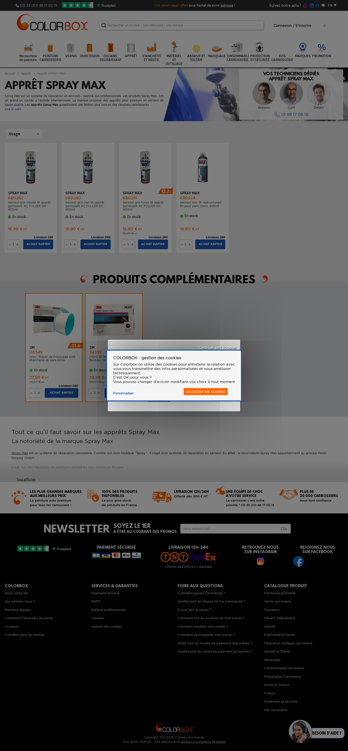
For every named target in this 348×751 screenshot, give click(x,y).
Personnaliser (123, 393)
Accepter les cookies (205, 391)
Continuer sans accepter (217, 348)
